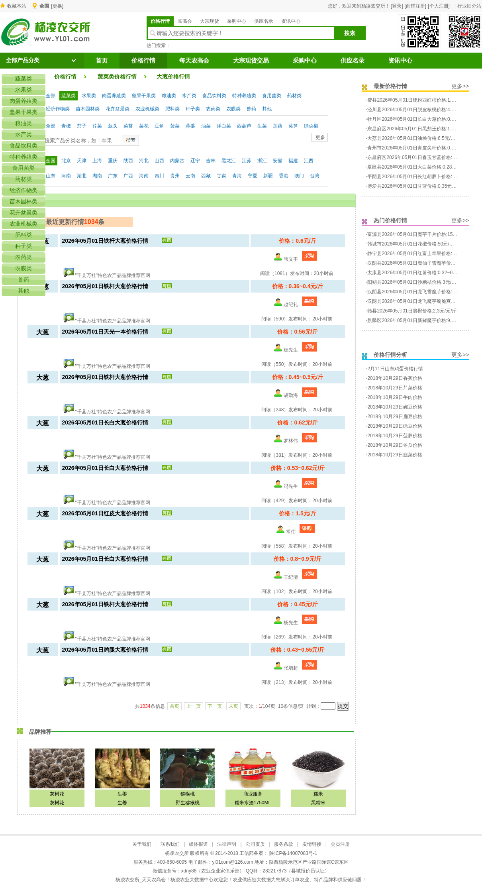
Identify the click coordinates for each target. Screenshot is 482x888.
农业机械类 (147, 109)
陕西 (128, 160)
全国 (50, 160)
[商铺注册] (416, 6)
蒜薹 (190, 126)
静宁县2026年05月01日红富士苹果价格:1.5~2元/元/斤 (424, 253)
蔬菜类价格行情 (117, 76)
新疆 (268, 176)
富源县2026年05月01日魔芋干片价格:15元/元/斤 (418, 234)
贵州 (175, 176)
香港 (283, 176)
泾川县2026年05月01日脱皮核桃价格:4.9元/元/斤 (419, 109)
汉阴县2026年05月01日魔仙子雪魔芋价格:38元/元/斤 (423, 263)
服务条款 (283, 844)
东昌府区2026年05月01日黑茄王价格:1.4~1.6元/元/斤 (423, 129)
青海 (237, 176)
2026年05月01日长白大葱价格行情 (105, 422)
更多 (320, 137)
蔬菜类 (68, 95)
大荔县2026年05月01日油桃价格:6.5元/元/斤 (414, 138)
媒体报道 (198, 844)
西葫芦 (244, 126)
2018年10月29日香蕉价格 (394, 378)
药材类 (294, 95)
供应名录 (263, 21)
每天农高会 (194, 60)
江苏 (246, 160)
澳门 (299, 176)
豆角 (159, 126)
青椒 (66, 126)
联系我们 (170, 844)
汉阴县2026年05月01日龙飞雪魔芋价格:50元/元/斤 (420, 292)
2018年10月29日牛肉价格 (394, 397)
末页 (233, 706)
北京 (66, 160)
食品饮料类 (214, 95)
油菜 (206, 126)
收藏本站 (16, 6)
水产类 (189, 95)
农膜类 (233, 109)
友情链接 (311, 844)
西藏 (206, 176)
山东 (50, 176)
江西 (308, 160)
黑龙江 (228, 160)
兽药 (251, 109)
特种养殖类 (244, 95)
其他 (267, 109)
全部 (50, 95)
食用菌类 (271, 95)
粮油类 (169, 95)
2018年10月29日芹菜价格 (394, 388)
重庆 (113, 160)
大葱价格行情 (173, 76)
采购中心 (236, 21)
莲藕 (277, 126)
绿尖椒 (311, 126)
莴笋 (293, 126)
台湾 (314, 176)
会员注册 (340, 844)
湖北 (81, 176)
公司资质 (255, 844)
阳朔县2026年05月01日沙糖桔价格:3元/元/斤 (414, 282)
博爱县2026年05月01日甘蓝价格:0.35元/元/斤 (415, 186)
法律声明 (226, 844)
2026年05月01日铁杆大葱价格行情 (105, 241)
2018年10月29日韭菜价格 (394, 455)
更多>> (460, 86)
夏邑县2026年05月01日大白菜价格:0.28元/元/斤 (418, 167)
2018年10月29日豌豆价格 (394, 407)
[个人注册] (439, 6)
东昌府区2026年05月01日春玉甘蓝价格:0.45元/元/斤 (422, 157)
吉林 (211, 160)
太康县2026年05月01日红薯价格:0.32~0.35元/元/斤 (421, 272)
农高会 (185, 21)
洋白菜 (224, 126)
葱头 (113, 126)
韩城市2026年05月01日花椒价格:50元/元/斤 (413, 244)
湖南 (97, 176)
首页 (102, 60)
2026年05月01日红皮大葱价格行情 (105, 513)
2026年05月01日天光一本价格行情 (105, 331)
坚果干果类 (144, 95)
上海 (97, 160)
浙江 (262, 160)
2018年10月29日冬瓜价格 (394, 445)
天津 (81, 160)
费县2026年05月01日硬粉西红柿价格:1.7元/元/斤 (419, 100)
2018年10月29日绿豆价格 (394, 426)
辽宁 (195, 160)
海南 (144, 176)
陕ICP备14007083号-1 (292, 853)
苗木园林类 (88, 109)
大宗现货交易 (251, 60)
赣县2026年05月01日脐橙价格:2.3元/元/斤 (412, 311)
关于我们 (141, 844)
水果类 (89, 95)
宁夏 (252, 176)
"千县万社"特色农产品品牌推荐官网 (113, 275)
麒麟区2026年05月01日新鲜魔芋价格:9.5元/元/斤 (419, 320)
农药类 (213, 109)
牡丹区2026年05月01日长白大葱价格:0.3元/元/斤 (419, 119)
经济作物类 (58, 109)
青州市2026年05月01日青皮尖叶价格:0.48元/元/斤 (420, 148)
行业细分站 (469, 6)
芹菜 (97, 126)
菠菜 (175, 126)
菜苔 (128, 126)
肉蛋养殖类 (114, 95)
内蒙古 (177, 160)
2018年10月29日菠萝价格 (394, 435)
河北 (144, 160)
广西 (128, 176)
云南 (190, 176)
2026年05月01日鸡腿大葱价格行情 (105, 649)
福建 (293, 160)
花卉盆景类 (117, 109)
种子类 (193, 109)
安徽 (277, 160)
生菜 (262, 126)
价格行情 (160, 21)
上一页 (193, 706)
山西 (159, 160)
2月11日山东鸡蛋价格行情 (395, 368)
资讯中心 (290, 21)
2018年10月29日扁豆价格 (394, 416)
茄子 (81, 126)
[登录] (397, 6)
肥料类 (172, 109)
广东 (113, 176)
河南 (66, 176)
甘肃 (221, 176)
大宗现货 (209, 21)
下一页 (215, 706)
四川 (159, 176)
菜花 (144, 126)
